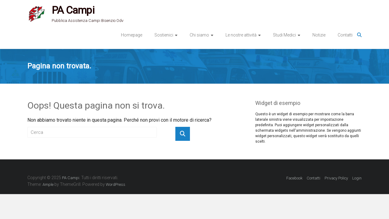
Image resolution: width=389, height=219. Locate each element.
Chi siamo (199, 35)
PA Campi (73, 10)
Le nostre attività (240, 35)
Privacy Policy (336, 178)
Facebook (294, 178)
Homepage (131, 35)
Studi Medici (284, 35)
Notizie (318, 35)
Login (357, 178)
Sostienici (163, 35)
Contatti (345, 35)
